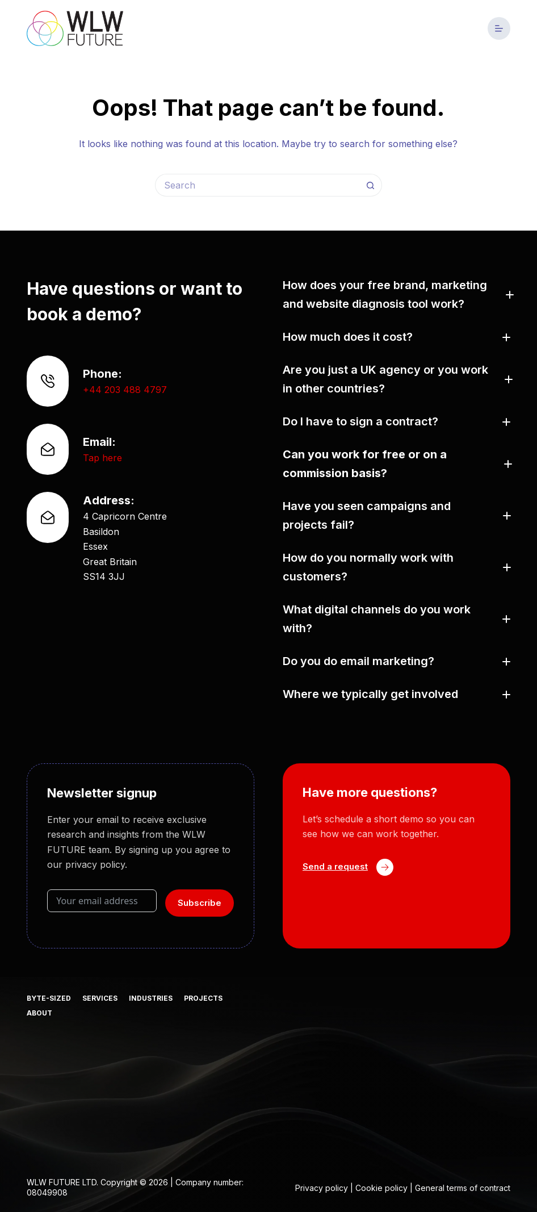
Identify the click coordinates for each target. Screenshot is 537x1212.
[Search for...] (257, 185)
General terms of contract (462, 1188)
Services (100, 998)
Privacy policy (321, 1188)
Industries (151, 998)
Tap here (102, 457)
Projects (203, 998)
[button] (396, 295)
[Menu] (499, 28)
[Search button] (370, 185)
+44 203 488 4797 (125, 389)
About (39, 1013)
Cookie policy (381, 1188)
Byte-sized (49, 998)
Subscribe (199, 902)
